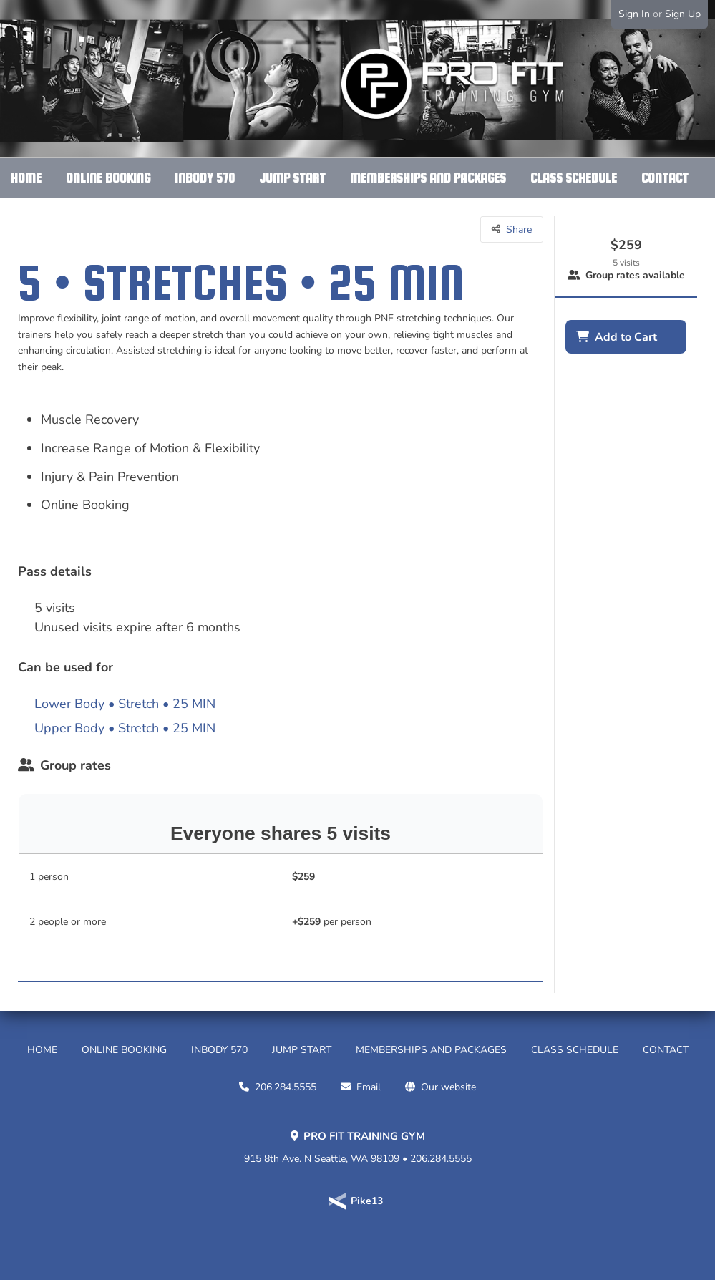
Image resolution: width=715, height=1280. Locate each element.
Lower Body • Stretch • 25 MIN (124, 704)
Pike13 (367, 1201)
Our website (448, 1087)
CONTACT (665, 177)
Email (368, 1087)
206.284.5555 (285, 1087)
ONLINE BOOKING (108, 177)
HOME (26, 177)
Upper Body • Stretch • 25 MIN (124, 728)
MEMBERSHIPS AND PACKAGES (428, 177)
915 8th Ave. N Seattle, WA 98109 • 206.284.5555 (358, 1147)
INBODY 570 (205, 177)
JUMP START (292, 177)
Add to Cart (626, 337)
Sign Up (683, 14)
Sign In (634, 14)
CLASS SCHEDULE (573, 177)
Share (519, 229)
